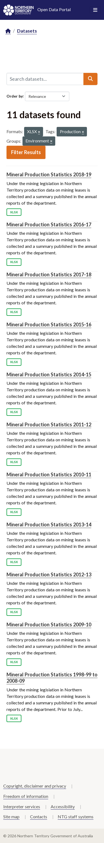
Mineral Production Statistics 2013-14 (48, 524)
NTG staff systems (75, 816)
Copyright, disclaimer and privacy (34, 785)
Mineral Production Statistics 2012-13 (48, 574)
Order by (14, 95)
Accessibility (63, 806)
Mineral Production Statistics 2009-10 (48, 624)
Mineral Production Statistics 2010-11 (48, 474)
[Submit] (90, 79)
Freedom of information (25, 796)
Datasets (27, 31)
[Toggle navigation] (95, 10)
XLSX (14, 212)
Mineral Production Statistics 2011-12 (48, 424)
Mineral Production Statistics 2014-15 (48, 374)
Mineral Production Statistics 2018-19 (48, 174)
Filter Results (26, 152)
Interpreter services (21, 806)
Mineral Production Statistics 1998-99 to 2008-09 (52, 678)
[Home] (8, 31)
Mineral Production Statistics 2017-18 (48, 274)
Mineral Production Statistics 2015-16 (48, 324)
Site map (11, 816)
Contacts (38, 816)
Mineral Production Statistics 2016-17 (48, 224)
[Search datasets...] (45, 79)
